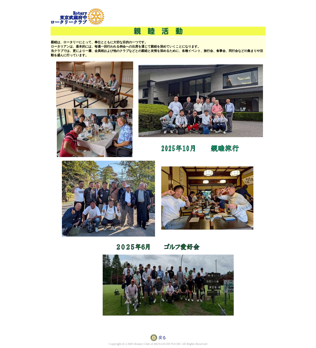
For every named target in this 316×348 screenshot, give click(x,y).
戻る (162, 338)
